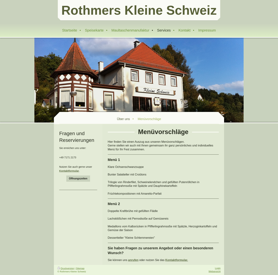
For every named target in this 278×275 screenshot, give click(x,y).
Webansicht (214, 271)
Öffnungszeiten (78, 178)
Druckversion (65, 268)
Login (218, 268)
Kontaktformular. (176, 260)
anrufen (133, 260)
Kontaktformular (69, 170)
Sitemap (80, 268)
